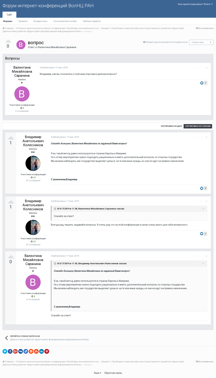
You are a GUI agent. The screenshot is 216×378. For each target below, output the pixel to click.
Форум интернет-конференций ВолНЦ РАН (48, 5)
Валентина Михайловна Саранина (57, 47)
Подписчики (198, 42)
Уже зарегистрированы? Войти (195, 4)
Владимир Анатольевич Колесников (33, 141)
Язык (97, 373)
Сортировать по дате (171, 126)
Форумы (7, 21)
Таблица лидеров (92, 21)
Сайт (9, 14)
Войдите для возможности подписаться (166, 42)
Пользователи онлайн (65, 21)
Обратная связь (113, 373)
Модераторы (40, 21)
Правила (23, 21)
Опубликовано (53, 67)
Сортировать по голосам (197, 126)
